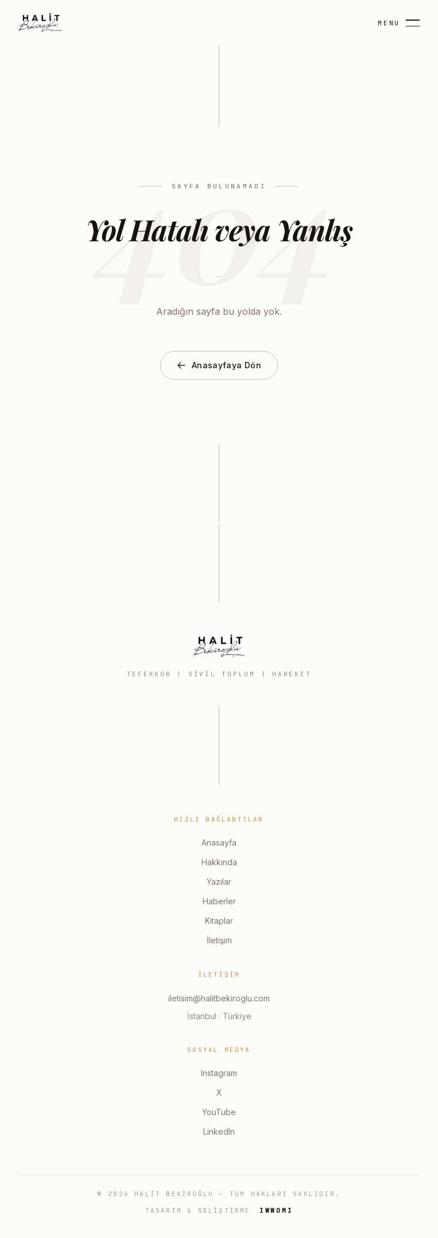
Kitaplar (219, 922)
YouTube (219, 1114)
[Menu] (399, 23)
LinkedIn (219, 1133)
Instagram (219, 1074)
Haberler (219, 903)
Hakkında (219, 864)
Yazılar (219, 883)
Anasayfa (219, 844)
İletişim (219, 942)
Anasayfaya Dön (219, 366)
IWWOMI (276, 1210)
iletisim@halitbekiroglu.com (219, 999)
